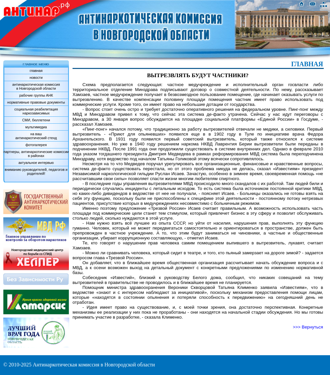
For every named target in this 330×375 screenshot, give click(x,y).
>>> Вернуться (308, 327)
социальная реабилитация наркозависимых (36, 111)
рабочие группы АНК (36, 95)
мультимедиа (36, 127)
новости (36, 77)
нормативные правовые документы (36, 102)
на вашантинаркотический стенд (36, 136)
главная (36, 71)
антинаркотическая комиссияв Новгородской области (36, 86)
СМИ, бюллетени (36, 120)
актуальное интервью (36, 163)
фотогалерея (36, 145)
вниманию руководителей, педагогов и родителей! (36, 171)
